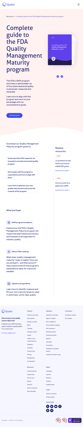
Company (49, 371)
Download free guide (61, 170)
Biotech (48, 339)
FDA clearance (50, 328)
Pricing (29, 355)
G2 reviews (68, 318)
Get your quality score (9, 333)
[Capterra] (51, 410)
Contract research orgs (53, 355)
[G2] (47, 410)
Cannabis (49, 342)
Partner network (32, 388)
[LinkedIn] (47, 406)
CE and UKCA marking (53, 325)
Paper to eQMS (50, 318)
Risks (28, 325)
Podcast (29, 385)
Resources (10, 16)
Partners (48, 378)
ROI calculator (31, 391)
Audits (29, 335)
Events (29, 381)
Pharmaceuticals (51, 335)
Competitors (31, 361)
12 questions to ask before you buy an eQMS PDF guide (63, 164)
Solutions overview (52, 315)
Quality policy (50, 385)
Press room (30, 378)
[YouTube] (55, 406)
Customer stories (70, 315)
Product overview (32, 315)
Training (29, 328)
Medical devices (51, 332)
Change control (32, 332)
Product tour (31, 351)
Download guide (14, 115)
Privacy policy (50, 397)
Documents (31, 318)
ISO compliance (51, 322)
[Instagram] (60, 406)
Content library (32, 371)
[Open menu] (78, 4)
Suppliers (30, 344)
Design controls (32, 322)
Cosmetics (49, 345)
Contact (48, 381)
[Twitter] (51, 406)
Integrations (31, 358)
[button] (58, 76)
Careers (48, 374)
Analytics (30, 348)
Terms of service (51, 394)
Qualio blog (30, 374)
